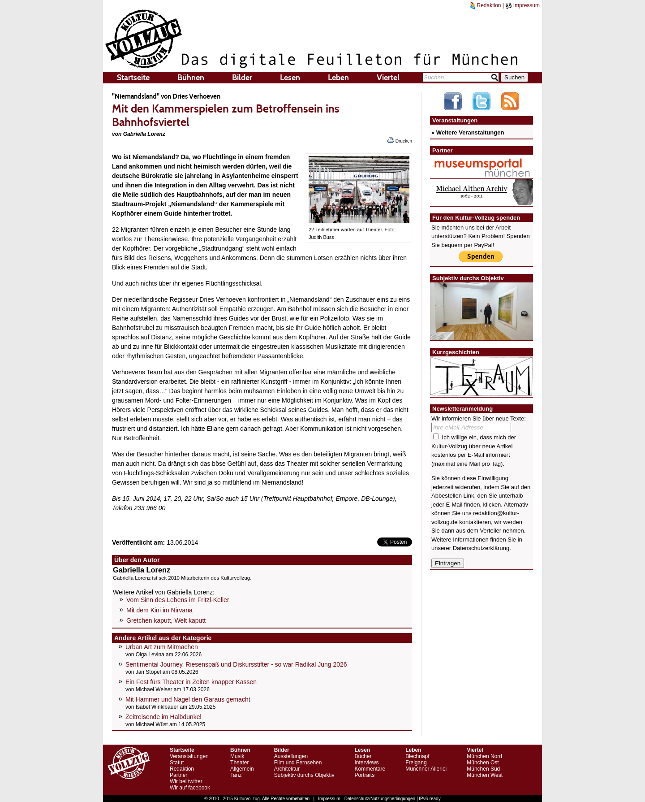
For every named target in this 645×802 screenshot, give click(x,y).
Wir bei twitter (186, 781)
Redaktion (485, 5)
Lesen (290, 77)
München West (485, 775)
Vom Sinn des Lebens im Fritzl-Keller (177, 599)
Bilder (242, 77)
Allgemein (242, 769)
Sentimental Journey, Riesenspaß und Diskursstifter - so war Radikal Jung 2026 (236, 664)
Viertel (388, 77)
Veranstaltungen (189, 756)
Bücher (362, 756)
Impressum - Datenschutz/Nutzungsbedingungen (366, 798)
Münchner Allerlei (426, 769)
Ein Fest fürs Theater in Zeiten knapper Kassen (191, 681)
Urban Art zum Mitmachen (161, 646)
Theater (239, 762)
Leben (338, 77)
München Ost (483, 762)
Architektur (287, 769)
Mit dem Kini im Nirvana (159, 610)
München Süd (483, 769)
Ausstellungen (291, 756)
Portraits (364, 775)
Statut (177, 762)
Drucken (399, 140)
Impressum (522, 5)
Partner (178, 775)
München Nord (484, 756)
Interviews (366, 762)
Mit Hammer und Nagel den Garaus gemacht (187, 699)
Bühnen (190, 77)
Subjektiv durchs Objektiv (304, 775)
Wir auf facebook (190, 788)
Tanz (235, 775)
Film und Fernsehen (298, 762)
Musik (237, 756)
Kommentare (369, 769)
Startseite (133, 77)
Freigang (415, 762)
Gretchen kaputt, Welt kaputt (166, 620)
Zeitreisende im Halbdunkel (163, 716)
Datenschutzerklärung (481, 548)
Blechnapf (417, 756)
